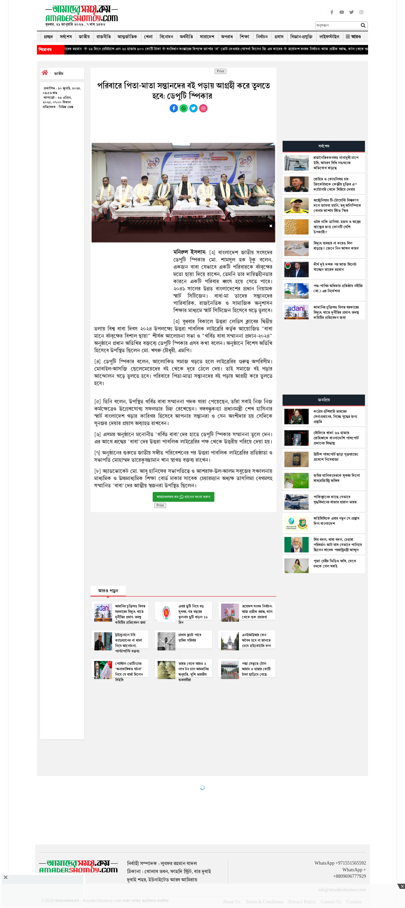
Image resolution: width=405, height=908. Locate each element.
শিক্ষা (244, 37)
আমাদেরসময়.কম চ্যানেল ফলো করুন (183, 497)
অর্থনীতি (186, 37)
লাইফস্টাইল (329, 37)
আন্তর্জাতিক (127, 37)
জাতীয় (84, 37)
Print (220, 71)
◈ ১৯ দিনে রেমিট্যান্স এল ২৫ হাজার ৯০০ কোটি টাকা (134, 48)
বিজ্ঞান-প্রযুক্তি (301, 37)
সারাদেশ (207, 37)
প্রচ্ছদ (48, 37)
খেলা (148, 37)
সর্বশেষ (66, 37)
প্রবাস (279, 37)
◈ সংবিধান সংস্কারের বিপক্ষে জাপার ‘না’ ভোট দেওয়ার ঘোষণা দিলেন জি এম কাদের (233, 48)
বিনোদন (166, 37)
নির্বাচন (262, 37)
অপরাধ (227, 37)
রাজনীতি (104, 37)
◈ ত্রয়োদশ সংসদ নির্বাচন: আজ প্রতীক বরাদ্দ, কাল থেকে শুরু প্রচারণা (343, 48)
